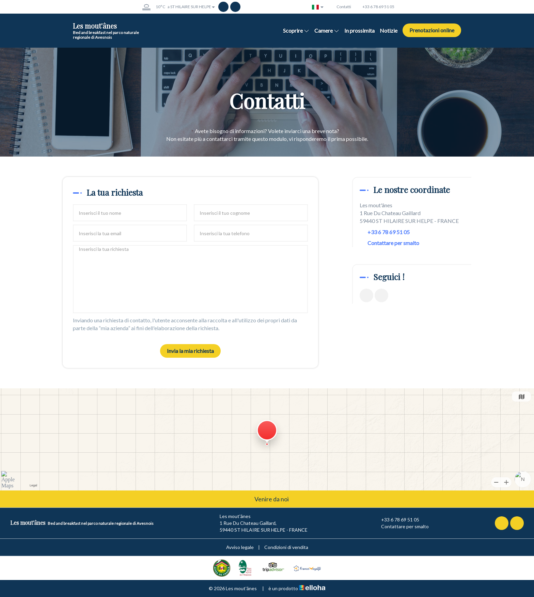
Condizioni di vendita (286, 547)
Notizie (388, 30)
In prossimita (359, 30)
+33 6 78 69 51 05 (396, 520)
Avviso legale (240, 547)
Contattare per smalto (393, 243)
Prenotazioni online (431, 30)
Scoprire (296, 30)
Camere (326, 30)
